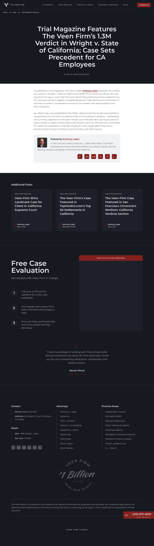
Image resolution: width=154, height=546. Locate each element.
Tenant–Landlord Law (115, 443)
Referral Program (108, 5)
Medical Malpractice (115, 420)
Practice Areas (85, 5)
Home (5, 12)
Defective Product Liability (118, 439)
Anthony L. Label (68, 411)
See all (110, 448)
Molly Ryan (65, 439)
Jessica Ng (65, 434)
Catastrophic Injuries (115, 411)
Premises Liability (114, 429)
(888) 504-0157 (26, 411)
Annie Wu (65, 416)
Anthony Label (90, 90)
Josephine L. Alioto (69, 429)
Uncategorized (81, 74)
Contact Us (144, 5)
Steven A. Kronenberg (71, 425)
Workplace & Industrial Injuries (120, 434)
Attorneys (48, 5)
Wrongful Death (113, 416)
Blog (126, 5)
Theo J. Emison (67, 420)
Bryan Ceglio (66, 443)
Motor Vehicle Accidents (117, 425)
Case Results (65, 5)
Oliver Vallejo (66, 448)
